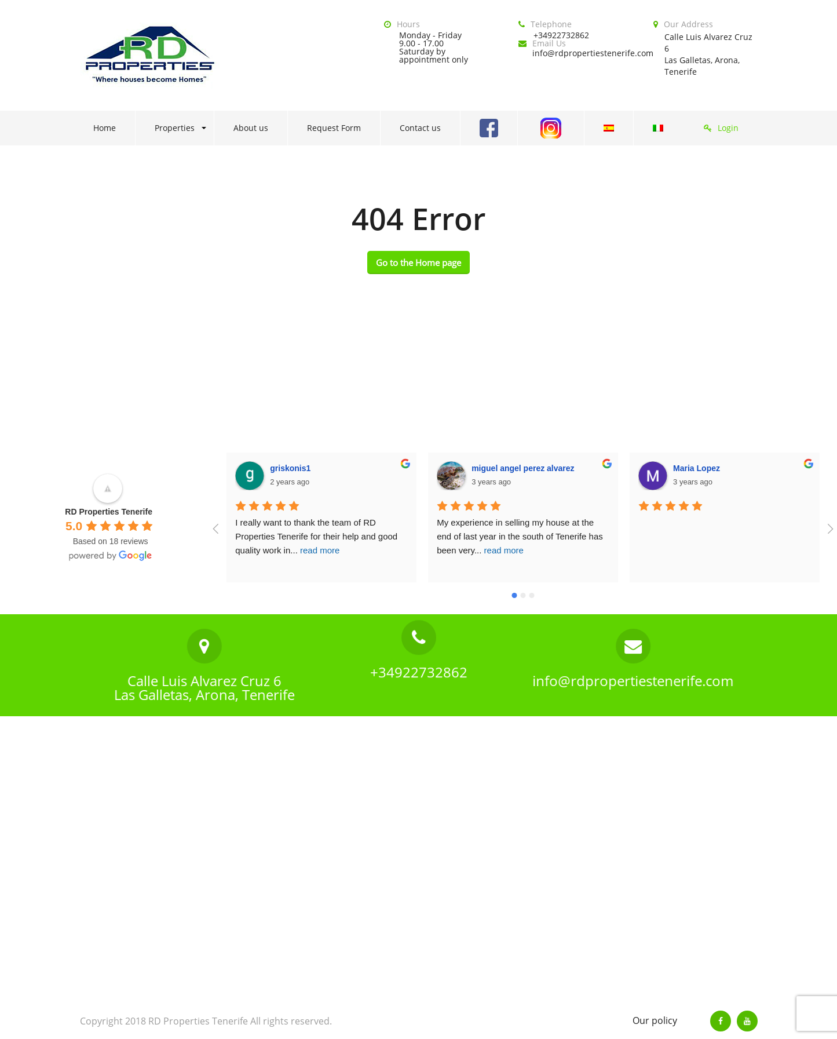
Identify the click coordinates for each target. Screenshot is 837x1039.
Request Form (334, 127)
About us (250, 127)
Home (104, 127)
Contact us (420, 127)
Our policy (655, 1020)
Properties (175, 127)
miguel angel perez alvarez (322, 468)
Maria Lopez (495, 468)
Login (728, 127)
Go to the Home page (418, 262)
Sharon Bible (698, 468)
